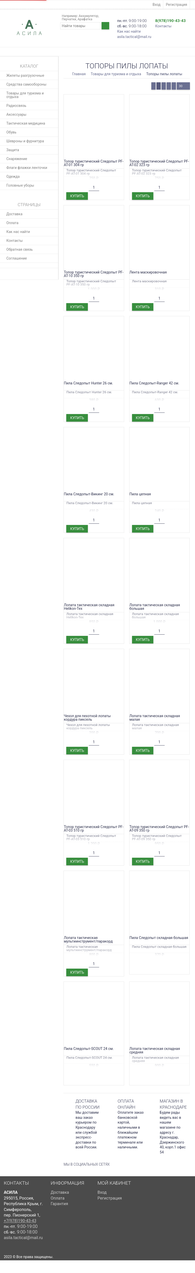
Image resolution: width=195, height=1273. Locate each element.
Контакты (163, 26)
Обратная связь (19, 249)
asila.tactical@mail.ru (134, 37)
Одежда (13, 176)
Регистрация (176, 5)
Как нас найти (129, 31)
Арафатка (84, 19)
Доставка (14, 214)
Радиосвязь (16, 106)
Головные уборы (20, 185)
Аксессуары (16, 114)
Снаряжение (16, 159)
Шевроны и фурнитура (25, 141)
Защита (12, 150)
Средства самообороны (26, 84)
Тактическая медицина (25, 123)
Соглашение (16, 258)
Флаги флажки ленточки (26, 168)
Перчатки (69, 19)
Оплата (12, 223)
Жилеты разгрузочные (25, 75)
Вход (156, 5)
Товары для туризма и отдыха (25, 95)
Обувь (11, 132)
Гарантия (59, 1203)
